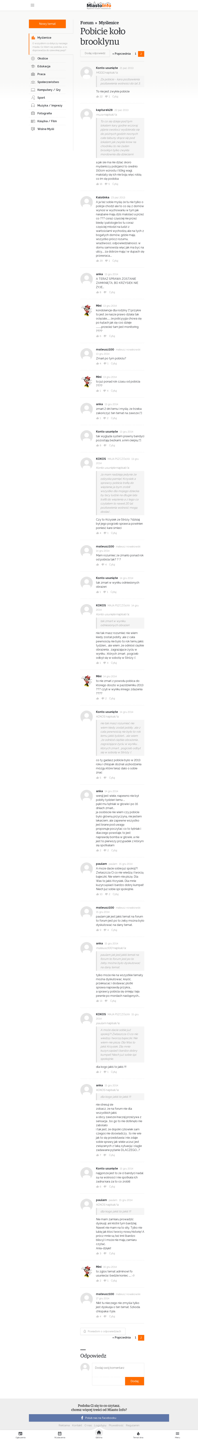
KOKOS (101, 459)
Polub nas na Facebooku (98, 1418)
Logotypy (100, 1425)
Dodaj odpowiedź (95, 53)
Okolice (39, 58)
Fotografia (41, 113)
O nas (88, 1425)
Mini (98, 305)
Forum (86, 23)
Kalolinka (102, 197)
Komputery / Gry (46, 90)
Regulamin (132, 1425)
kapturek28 (104, 110)
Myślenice (41, 37)
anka (99, 274)
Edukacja (40, 66)
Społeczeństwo (45, 82)
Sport (38, 97)
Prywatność (116, 1425)
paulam (101, 863)
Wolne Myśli (42, 129)
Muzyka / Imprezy (46, 105)
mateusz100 (105, 349)
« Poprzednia (121, 53)
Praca (38, 74)
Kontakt (77, 1425)
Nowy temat (47, 23)
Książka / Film (44, 121)
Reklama (64, 1425)
